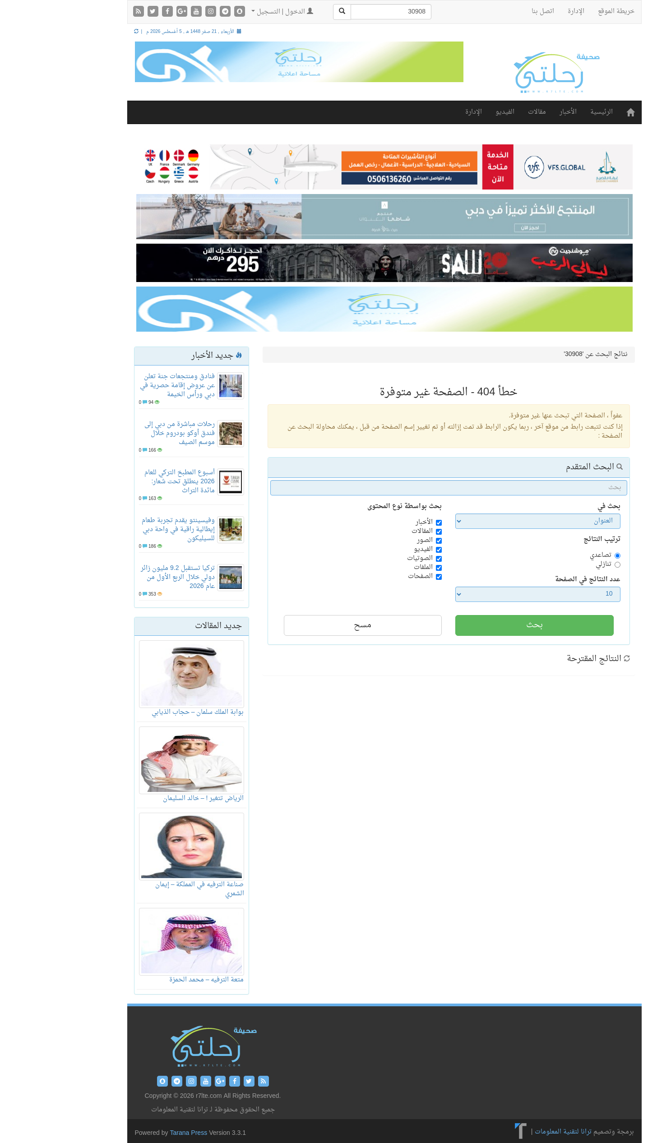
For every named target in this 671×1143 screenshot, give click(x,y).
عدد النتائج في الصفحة (539, 579)
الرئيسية (552, 112)
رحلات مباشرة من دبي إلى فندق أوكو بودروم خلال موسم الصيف (131, 433)
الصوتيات (371, 558)
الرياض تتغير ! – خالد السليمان (154, 798)
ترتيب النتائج (553, 539)
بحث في (560, 506)
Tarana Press (140, 1133)
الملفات (374, 567)
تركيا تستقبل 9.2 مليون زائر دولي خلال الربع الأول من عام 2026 (129, 577)
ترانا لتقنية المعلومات (514, 1132)
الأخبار (519, 112)
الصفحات (371, 576)
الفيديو (456, 112)
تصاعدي (552, 555)
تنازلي (555, 564)
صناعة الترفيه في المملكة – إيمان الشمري (150, 889)
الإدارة (527, 11)
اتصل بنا (494, 11)
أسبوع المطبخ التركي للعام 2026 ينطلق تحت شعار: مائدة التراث (131, 482)
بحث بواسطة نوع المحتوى (356, 506)
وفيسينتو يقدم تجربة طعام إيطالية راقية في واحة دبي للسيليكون (129, 529)
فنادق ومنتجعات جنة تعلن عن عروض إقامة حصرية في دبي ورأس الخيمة (128, 385)
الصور (376, 540)
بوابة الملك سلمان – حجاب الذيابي (149, 712)
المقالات (373, 531)
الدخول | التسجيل (234, 12)
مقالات (488, 112)
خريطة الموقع (567, 11)
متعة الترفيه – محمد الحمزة (157, 980)
